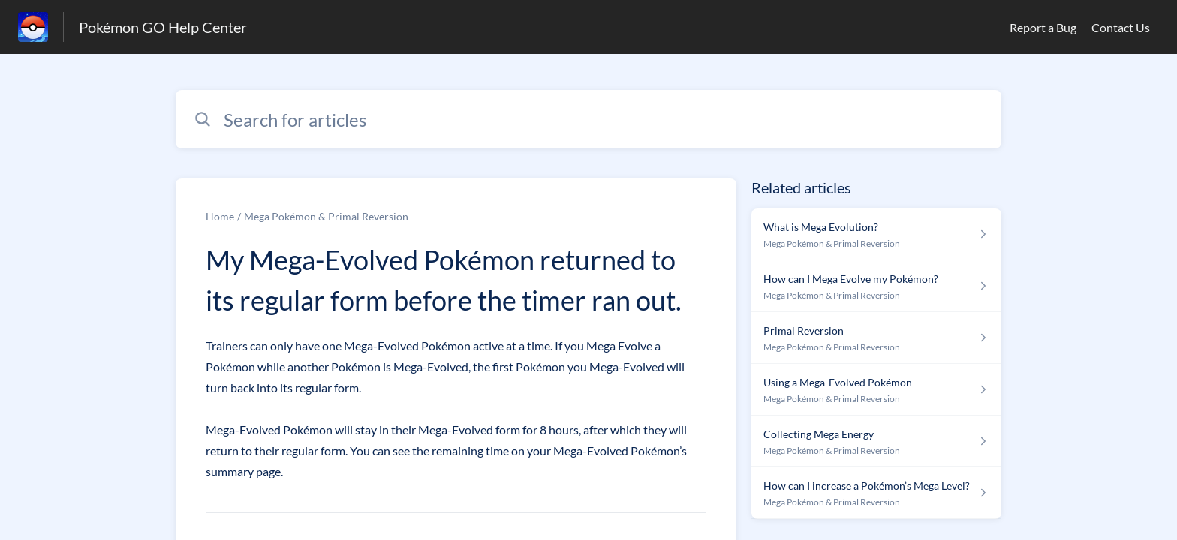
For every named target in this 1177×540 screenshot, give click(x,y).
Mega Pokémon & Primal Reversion (326, 216)
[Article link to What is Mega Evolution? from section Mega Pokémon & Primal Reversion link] (876, 234)
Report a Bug (1043, 27)
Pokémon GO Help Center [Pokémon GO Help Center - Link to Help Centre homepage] (163, 27)
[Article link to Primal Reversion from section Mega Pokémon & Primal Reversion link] (876, 338)
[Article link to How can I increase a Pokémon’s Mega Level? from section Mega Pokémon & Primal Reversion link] (876, 493)
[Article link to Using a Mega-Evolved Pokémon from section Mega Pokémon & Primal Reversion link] (876, 390)
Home (220, 216)
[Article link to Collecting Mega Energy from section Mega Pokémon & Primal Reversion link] (876, 441)
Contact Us (1120, 27)
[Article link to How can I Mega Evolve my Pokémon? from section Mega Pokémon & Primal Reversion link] (876, 286)
